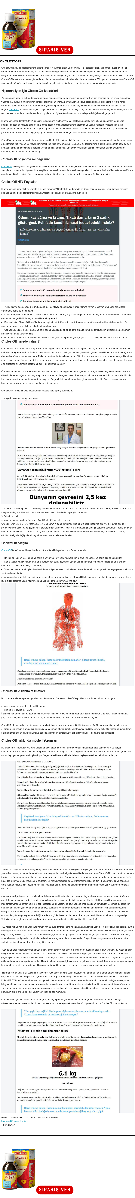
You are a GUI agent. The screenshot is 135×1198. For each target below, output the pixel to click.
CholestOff (14, 109)
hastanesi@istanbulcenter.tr (14, 1121)
